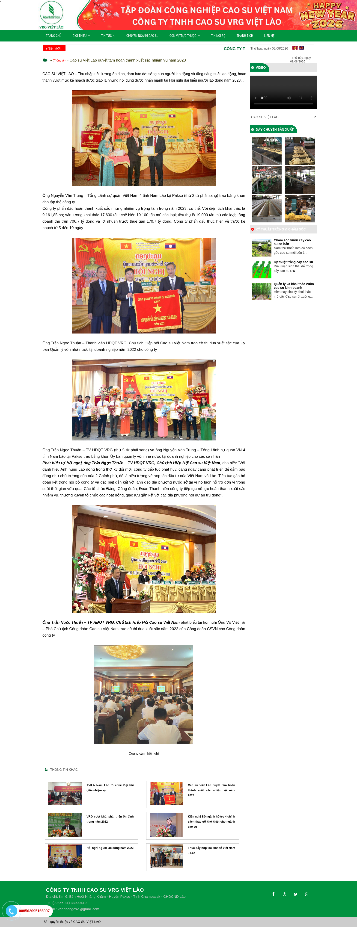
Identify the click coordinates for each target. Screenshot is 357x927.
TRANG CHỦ (53, 36)
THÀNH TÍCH (245, 36)
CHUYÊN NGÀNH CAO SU (142, 36)
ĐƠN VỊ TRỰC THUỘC (185, 36)
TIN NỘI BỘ (218, 36)
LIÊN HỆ (269, 36)
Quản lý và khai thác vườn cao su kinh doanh (294, 285)
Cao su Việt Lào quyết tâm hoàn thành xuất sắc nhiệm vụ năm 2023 (211, 790)
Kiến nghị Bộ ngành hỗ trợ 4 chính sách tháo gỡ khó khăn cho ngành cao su (211, 821)
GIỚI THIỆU (81, 36)
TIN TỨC (108, 36)
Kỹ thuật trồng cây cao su (293, 262)
